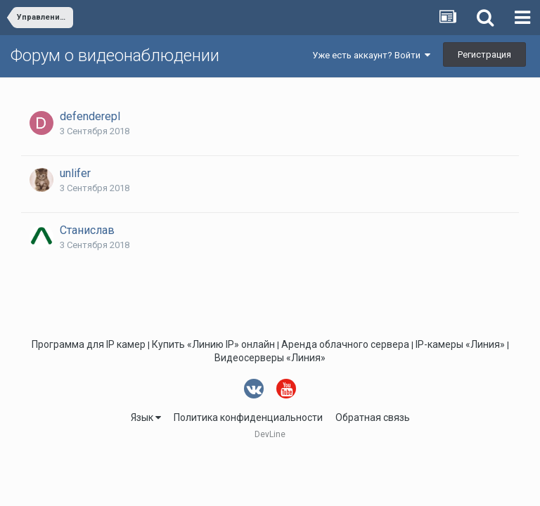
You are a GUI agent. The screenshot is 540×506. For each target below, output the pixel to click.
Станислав (87, 230)
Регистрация (484, 54)
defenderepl (90, 116)
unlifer (75, 173)
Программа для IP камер (89, 344)
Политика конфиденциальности (248, 417)
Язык (146, 417)
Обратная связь (372, 417)
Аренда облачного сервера (345, 344)
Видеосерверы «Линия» (270, 357)
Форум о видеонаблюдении (115, 55)
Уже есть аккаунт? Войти (371, 55)
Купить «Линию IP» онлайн (213, 344)
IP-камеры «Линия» (460, 344)
